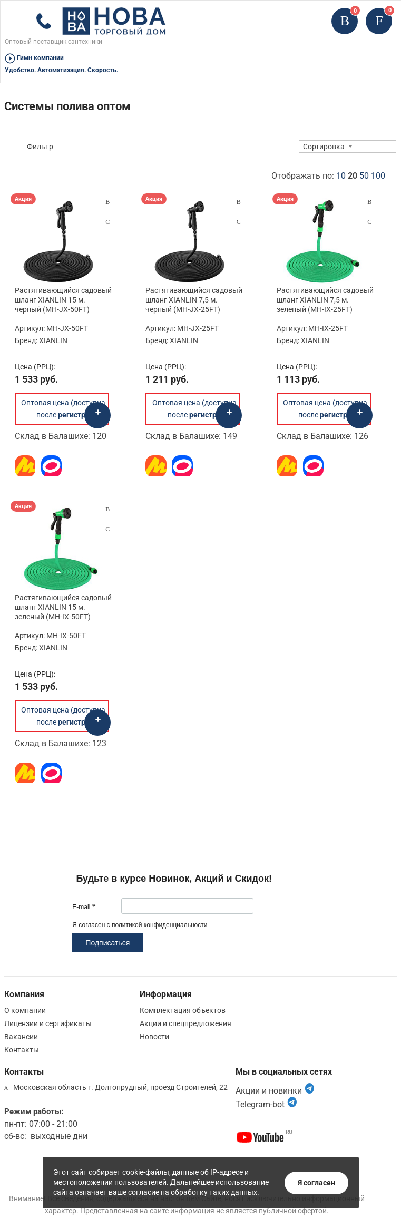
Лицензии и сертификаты (48, 1023)
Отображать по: (328, 176)
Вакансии (21, 1036)
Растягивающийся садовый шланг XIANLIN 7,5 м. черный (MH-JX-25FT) (193, 300)
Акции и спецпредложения (185, 1023)
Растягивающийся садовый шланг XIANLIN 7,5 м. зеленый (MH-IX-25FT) (325, 300)
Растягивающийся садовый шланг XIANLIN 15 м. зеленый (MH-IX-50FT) (63, 607)
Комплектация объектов (183, 1010)
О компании (25, 1010)
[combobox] (347, 146)
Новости (154, 1036)
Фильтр (40, 146)
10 (341, 176)
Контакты (21, 1050)
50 (364, 176)
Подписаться (107, 943)
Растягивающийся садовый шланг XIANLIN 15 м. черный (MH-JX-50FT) (63, 300)
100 (378, 176)
